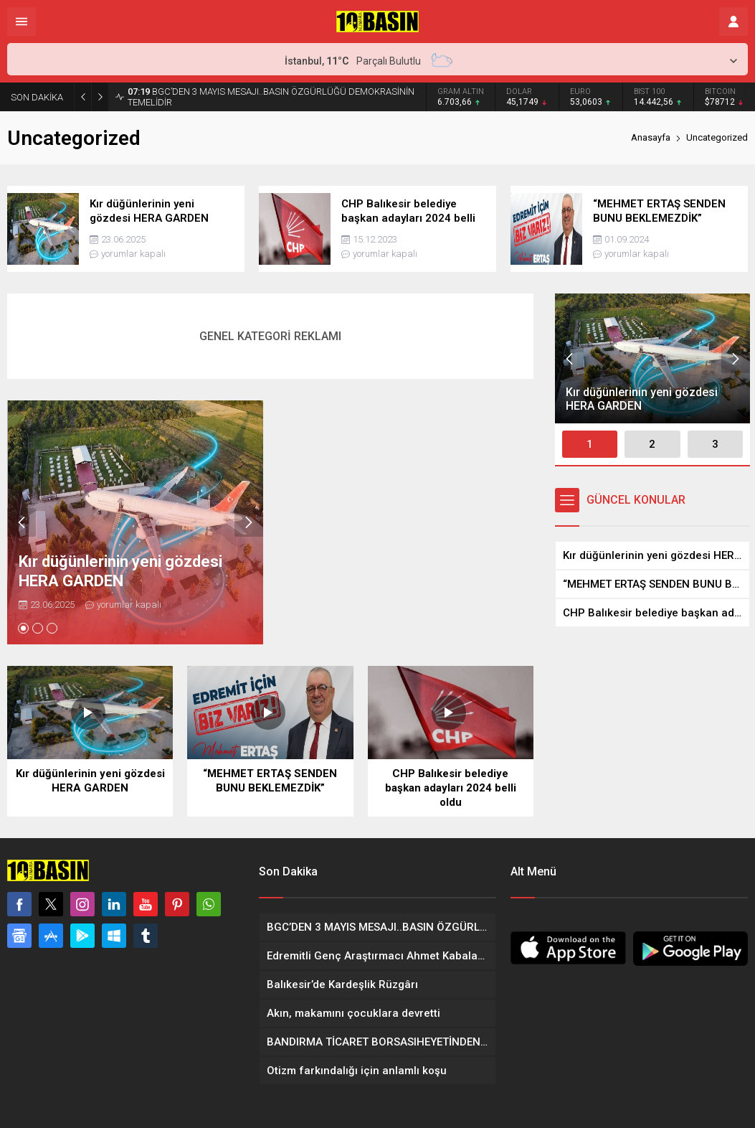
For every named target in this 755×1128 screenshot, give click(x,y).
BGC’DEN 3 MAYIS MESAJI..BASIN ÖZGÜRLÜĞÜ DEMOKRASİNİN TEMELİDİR (271, 97)
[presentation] (21, 522)
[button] (23, 628)
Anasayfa (650, 137)
